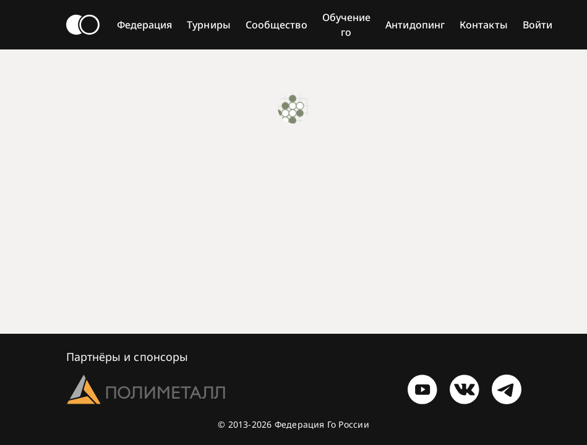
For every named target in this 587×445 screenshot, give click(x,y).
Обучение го (346, 25)
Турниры (209, 25)
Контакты (484, 25)
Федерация (145, 25)
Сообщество (276, 25)
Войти (537, 25)
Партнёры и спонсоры (127, 356)
